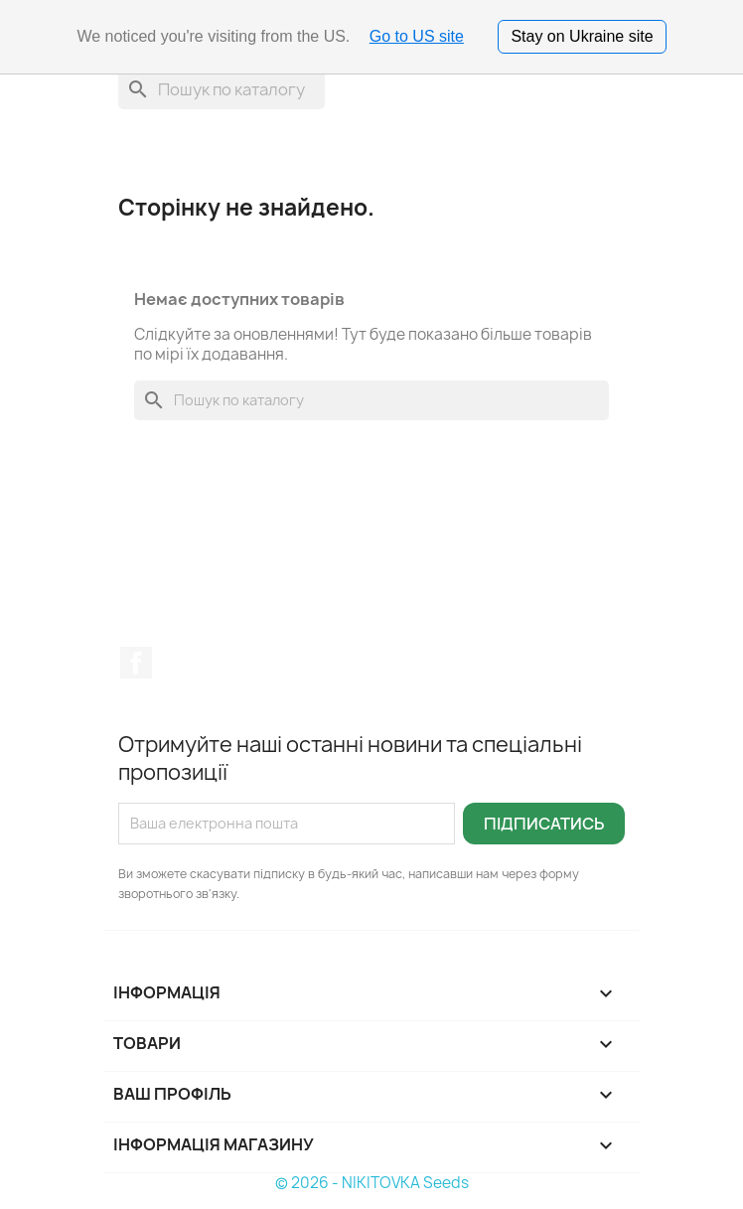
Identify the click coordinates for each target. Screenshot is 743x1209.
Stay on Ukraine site (582, 36)
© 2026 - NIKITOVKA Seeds (372, 1182)
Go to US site (417, 36)
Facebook (136, 663)
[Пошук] (221, 89)
